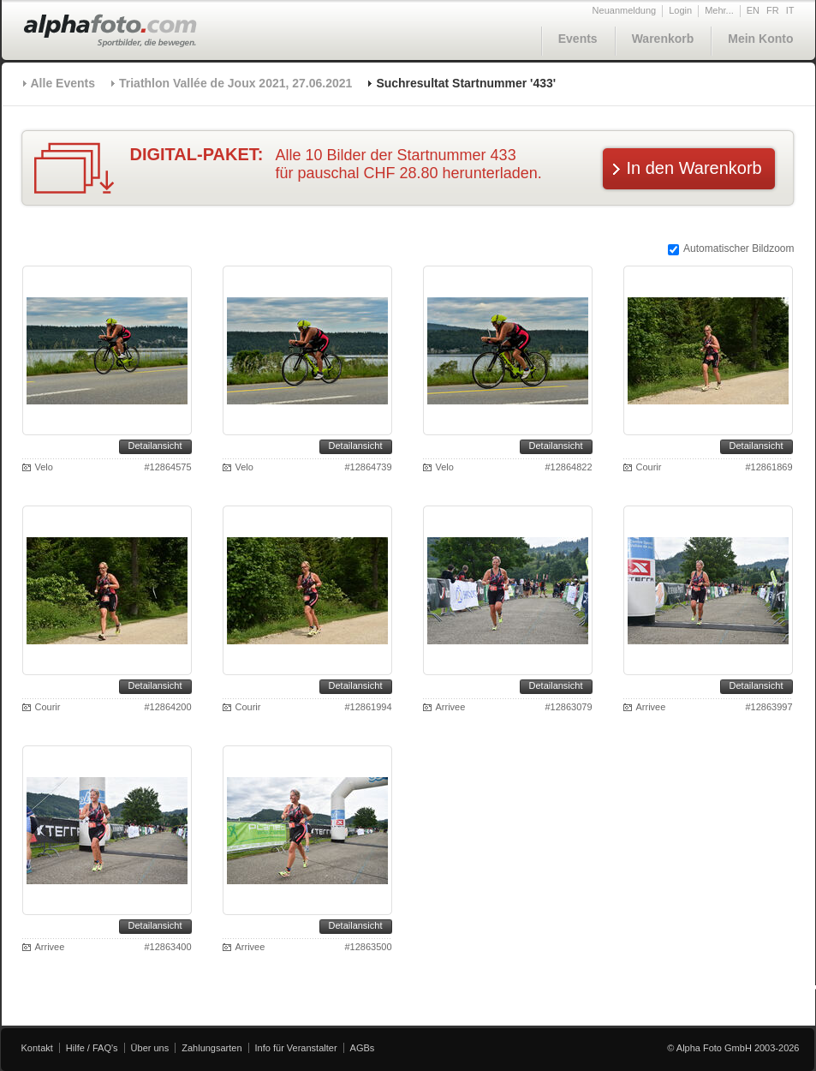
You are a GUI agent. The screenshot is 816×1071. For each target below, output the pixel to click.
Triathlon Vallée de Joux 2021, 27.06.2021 (235, 83)
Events (578, 38)
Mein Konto (760, 38)
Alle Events (63, 83)
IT (790, 10)
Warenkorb (663, 38)
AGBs (362, 1048)
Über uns (150, 1048)
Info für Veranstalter (296, 1048)
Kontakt (37, 1048)
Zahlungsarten (211, 1048)
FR (772, 10)
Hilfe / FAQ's (92, 1048)
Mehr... (719, 10)
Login (680, 10)
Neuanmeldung (625, 10)
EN (753, 10)
